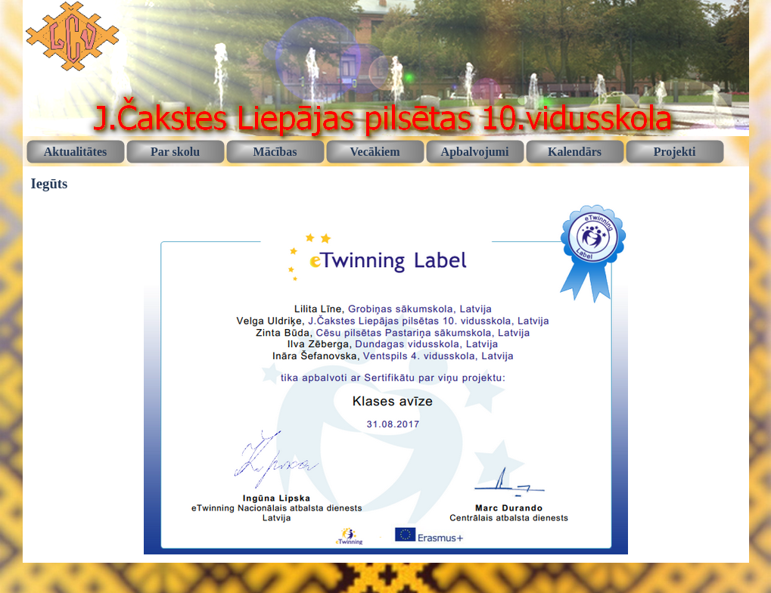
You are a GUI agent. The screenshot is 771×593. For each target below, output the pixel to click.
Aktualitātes (75, 151)
